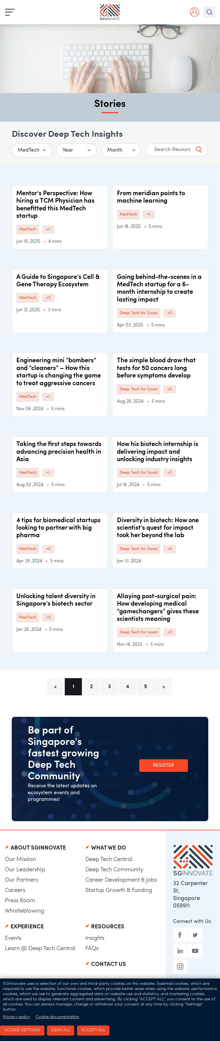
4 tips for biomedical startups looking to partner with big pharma (58, 528)
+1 (48, 229)
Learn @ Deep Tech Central (40, 949)
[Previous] (55, 686)
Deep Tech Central (108, 859)
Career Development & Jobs (121, 880)
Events (13, 938)
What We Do (108, 848)
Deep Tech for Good (139, 313)
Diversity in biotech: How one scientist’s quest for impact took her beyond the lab (158, 528)
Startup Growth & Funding (118, 890)
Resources (107, 927)
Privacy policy (16, 1017)
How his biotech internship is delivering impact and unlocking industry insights (157, 452)
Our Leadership (25, 870)
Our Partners (21, 880)
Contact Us (108, 964)
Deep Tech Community (114, 870)
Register (163, 765)
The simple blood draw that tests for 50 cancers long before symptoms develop (156, 368)
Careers (15, 890)
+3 (170, 632)
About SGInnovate (38, 848)
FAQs (92, 949)
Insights (94, 938)
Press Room (20, 901)
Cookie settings (22, 1030)
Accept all (93, 1030)
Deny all (60, 1030)
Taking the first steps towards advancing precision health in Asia (58, 452)
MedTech (27, 229)
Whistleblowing (24, 911)
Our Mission (20, 859)
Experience (27, 927)
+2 (48, 298)
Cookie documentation (57, 1017)
